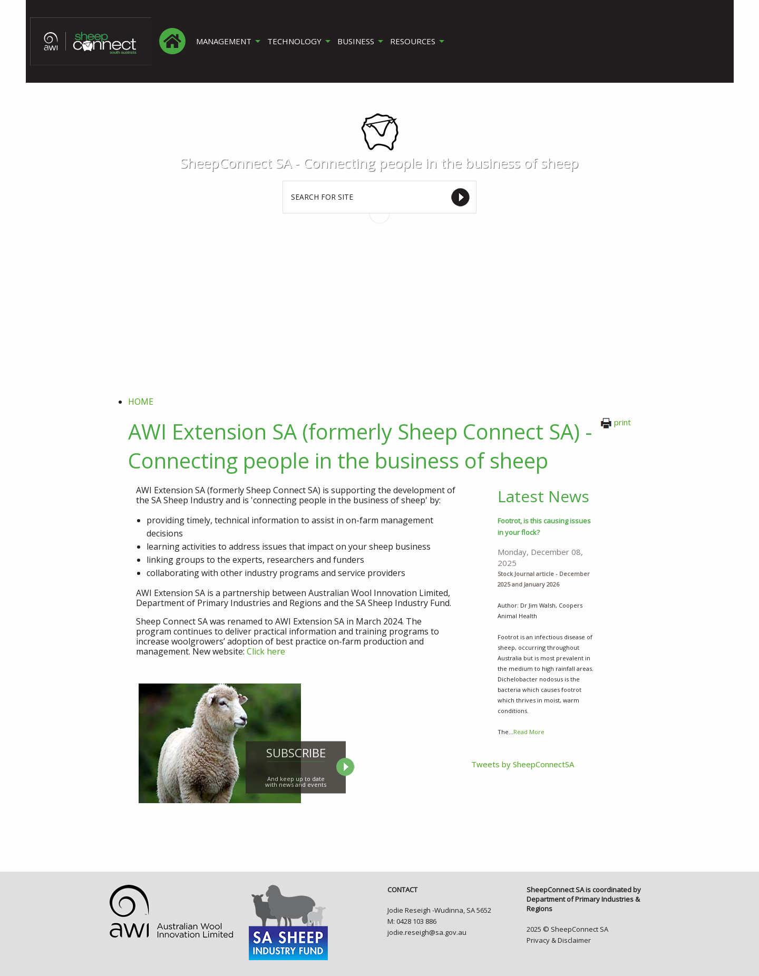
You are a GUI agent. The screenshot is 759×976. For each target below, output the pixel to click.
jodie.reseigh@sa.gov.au (426, 932)
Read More (528, 732)
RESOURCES (414, 41)
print (615, 422)
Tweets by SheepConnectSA (522, 764)
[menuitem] (172, 41)
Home (140, 401)
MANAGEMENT (223, 41)
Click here (266, 651)
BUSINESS (356, 41)
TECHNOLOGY (295, 41)
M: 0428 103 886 (411, 921)
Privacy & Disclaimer (559, 940)
